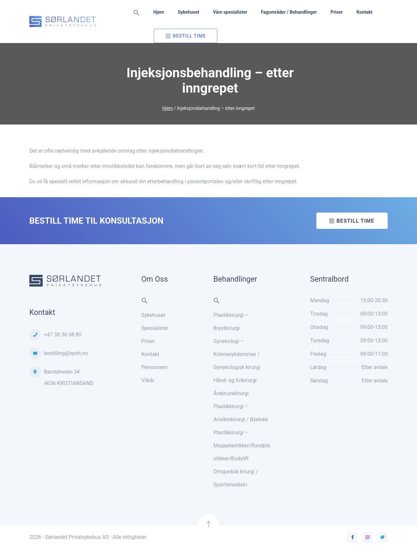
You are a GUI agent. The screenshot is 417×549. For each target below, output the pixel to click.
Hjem (158, 12)
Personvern (154, 367)
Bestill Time (189, 35)
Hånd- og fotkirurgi (235, 380)
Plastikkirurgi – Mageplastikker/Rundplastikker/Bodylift (241, 445)
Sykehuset (188, 12)
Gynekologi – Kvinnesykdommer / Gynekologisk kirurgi (236, 354)
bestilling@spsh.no (66, 353)
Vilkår (147, 380)
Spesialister (154, 328)
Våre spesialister (230, 12)
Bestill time (355, 221)
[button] (136, 13)
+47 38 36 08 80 (62, 335)
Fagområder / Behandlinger (289, 12)
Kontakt (364, 12)
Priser (336, 12)
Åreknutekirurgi (231, 393)
